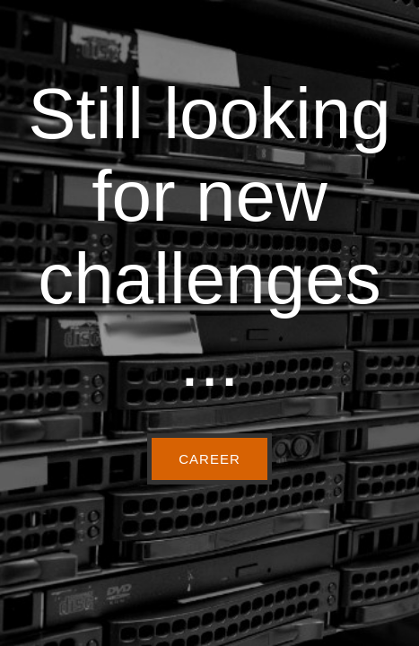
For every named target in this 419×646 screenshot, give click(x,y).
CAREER (209, 459)
